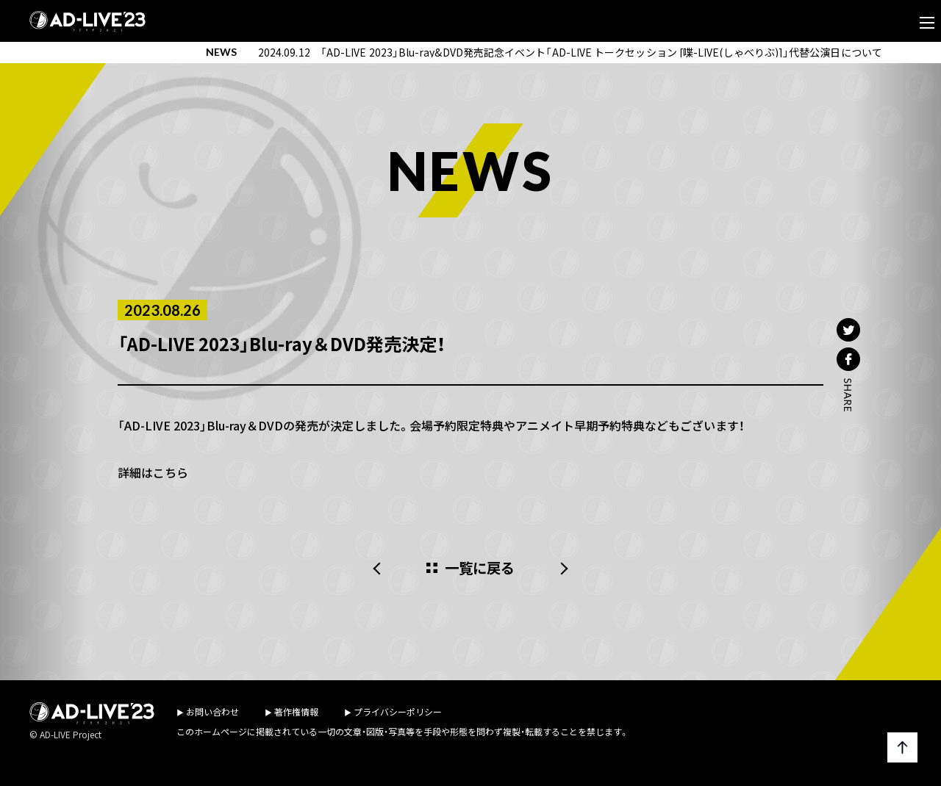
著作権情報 (296, 711)
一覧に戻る (480, 568)
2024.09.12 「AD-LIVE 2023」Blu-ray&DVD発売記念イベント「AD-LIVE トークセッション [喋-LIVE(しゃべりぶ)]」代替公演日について (570, 52)
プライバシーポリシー (398, 711)
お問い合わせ (212, 711)
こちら (170, 472)
